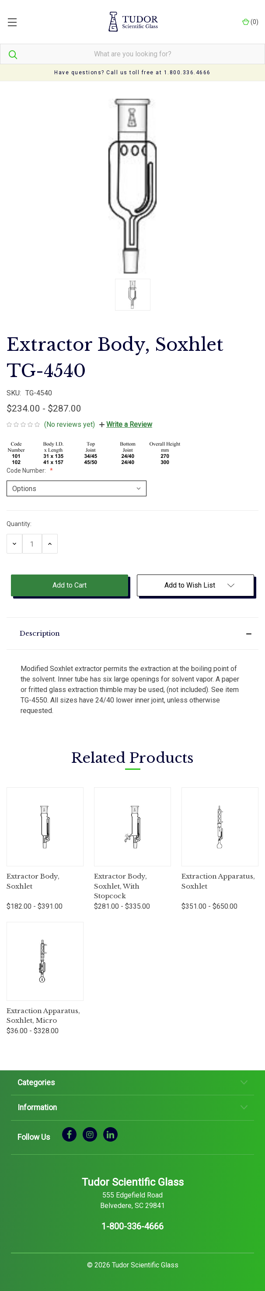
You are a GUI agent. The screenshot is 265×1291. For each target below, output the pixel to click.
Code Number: (27, 470)
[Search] (8, 54)
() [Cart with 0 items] (250, 22)
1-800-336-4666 (132, 1226)
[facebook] (69, 1134)
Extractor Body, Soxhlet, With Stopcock (120, 886)
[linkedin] (110, 1134)
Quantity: (19, 523)
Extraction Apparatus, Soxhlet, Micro (43, 1016)
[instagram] (90, 1134)
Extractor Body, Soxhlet (33, 881)
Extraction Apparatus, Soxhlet (218, 881)
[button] (132, 633)
